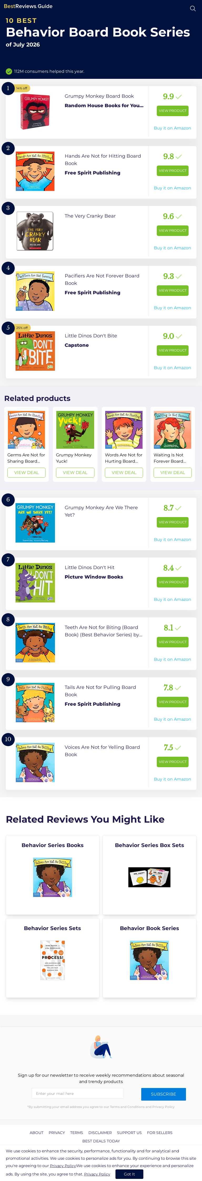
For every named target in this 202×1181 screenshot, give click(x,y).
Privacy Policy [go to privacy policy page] (63, 1165)
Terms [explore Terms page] (76, 1132)
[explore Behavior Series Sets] (53, 958)
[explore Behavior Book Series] (149, 958)
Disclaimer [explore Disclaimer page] (100, 1132)
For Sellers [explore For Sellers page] (160, 1132)
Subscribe (163, 1094)
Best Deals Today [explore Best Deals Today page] (101, 1141)
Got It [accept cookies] (129, 1174)
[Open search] (193, 8)
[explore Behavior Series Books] (53, 875)
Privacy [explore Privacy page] (57, 1132)
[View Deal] (26, 444)
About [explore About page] (36, 1132)
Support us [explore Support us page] (129, 1132)
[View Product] (101, 112)
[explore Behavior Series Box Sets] (149, 875)
